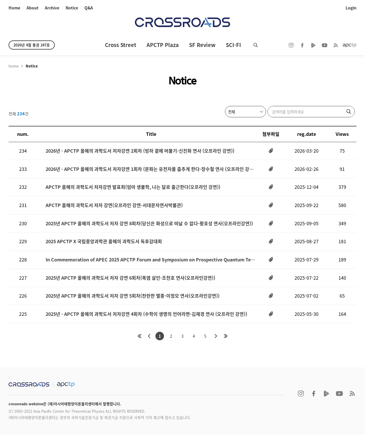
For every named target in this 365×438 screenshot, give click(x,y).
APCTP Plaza (163, 45)
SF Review (202, 45)
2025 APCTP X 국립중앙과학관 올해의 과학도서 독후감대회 (104, 243)
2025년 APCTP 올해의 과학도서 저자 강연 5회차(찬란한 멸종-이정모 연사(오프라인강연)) (133, 299)
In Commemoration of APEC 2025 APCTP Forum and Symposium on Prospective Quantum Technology (151, 262)
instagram (291, 45)
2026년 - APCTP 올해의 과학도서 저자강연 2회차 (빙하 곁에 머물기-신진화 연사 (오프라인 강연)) (140, 151)
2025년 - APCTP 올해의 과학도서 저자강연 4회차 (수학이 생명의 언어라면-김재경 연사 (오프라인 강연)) (146, 317)
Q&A (88, 8)
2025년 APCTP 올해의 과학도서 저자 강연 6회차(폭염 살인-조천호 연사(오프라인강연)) (130, 280)
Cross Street (120, 45)
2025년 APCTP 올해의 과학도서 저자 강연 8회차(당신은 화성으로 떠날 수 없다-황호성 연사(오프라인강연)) (149, 225)
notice (71, 8)
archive (51, 8)
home (14, 8)
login (351, 8)
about (32, 8)
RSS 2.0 (352, 397)
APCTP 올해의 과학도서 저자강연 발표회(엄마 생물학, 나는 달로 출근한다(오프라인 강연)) (133, 188)
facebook (302, 45)
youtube (324, 45)
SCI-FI (233, 45)
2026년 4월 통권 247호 (31, 45)
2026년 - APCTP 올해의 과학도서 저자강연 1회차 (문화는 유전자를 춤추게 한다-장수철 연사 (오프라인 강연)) (151, 169)
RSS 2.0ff (335, 45)
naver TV (313, 45)
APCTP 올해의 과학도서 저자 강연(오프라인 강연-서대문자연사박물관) (114, 206)
